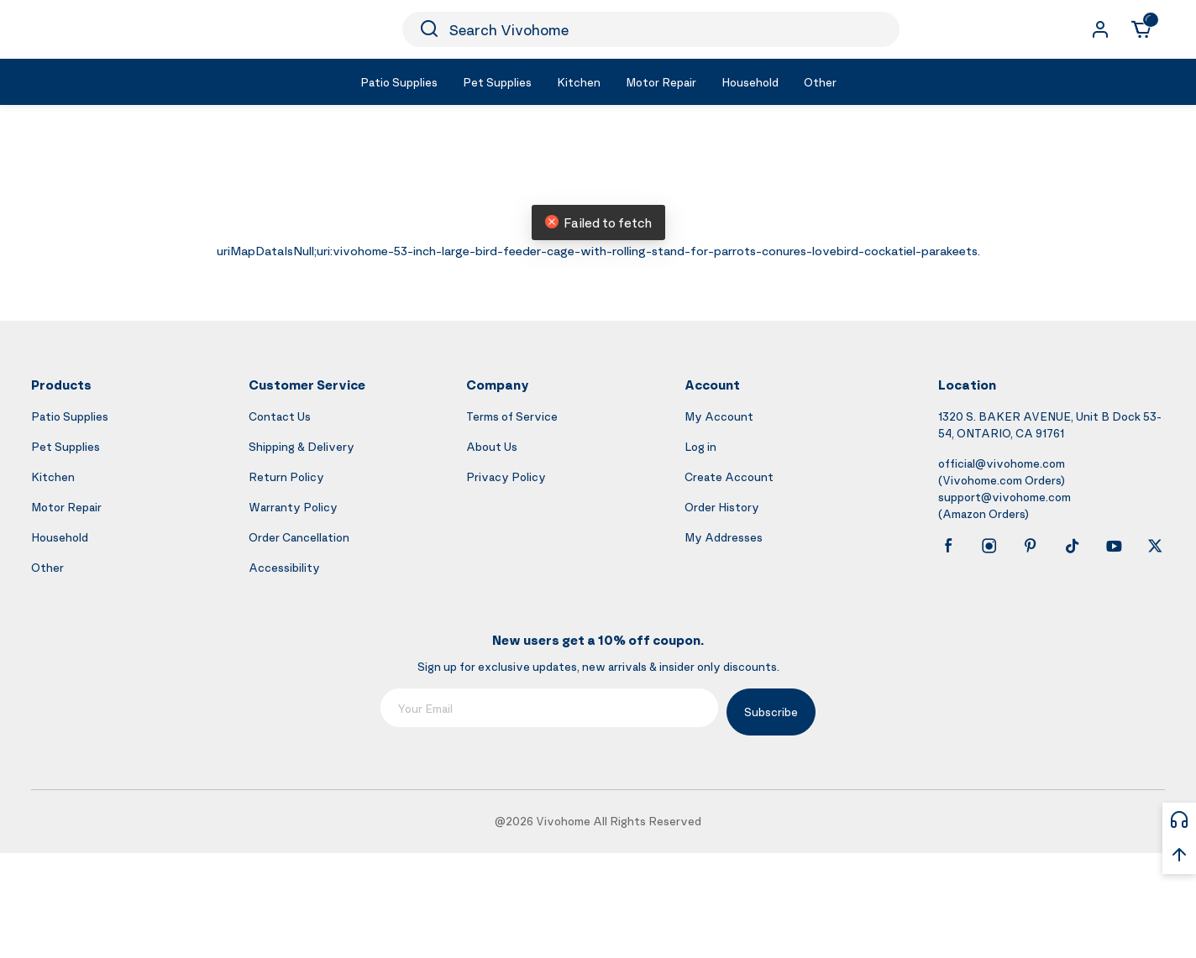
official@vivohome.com (1001, 463)
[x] (1155, 546)
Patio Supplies (69, 416)
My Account (719, 416)
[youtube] (1114, 546)
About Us (491, 446)
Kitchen (53, 476)
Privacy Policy (506, 476)
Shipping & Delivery (301, 446)
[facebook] (948, 546)
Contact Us (280, 416)
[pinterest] (1030, 546)
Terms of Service (512, 416)
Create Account (729, 476)
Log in (700, 446)
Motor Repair (66, 507)
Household (59, 537)
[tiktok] (1072, 546)
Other (47, 567)
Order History (722, 507)
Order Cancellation (299, 537)
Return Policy (286, 476)
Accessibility (284, 567)
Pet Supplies (65, 446)
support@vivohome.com (1004, 496)
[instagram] (989, 546)
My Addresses (724, 537)
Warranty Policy (293, 507)
